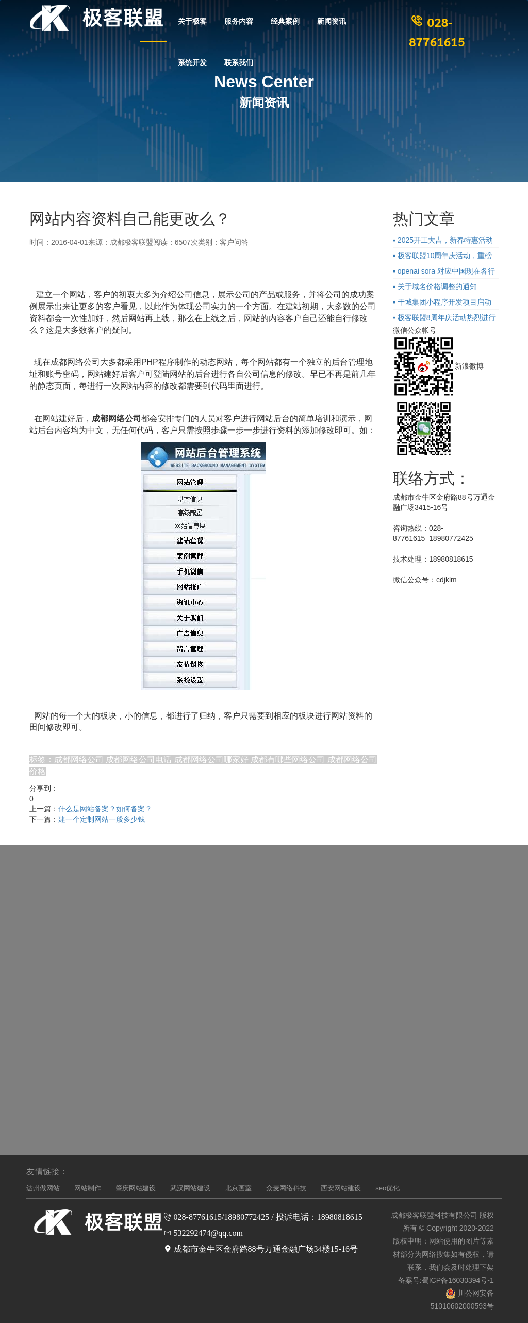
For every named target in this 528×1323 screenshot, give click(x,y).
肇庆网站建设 (136, 1188)
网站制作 (87, 1188)
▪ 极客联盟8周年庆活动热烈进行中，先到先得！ (444, 319)
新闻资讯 (331, 20)
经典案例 (285, 20)
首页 (153, 20)
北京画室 (238, 1188)
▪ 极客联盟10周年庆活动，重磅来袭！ (442, 257)
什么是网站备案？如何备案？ (105, 809)
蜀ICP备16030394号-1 (458, 1280)
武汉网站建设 (190, 1188)
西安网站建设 (341, 1188)
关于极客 (192, 20)
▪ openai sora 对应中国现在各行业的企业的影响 (444, 272)
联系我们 (238, 62)
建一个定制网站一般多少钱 (101, 819)
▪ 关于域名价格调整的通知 (435, 286)
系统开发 (192, 62)
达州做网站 (43, 1188)
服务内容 (238, 20)
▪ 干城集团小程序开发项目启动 (442, 302)
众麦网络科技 (286, 1188)
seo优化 (387, 1188)
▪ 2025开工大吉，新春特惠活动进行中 (443, 241)
